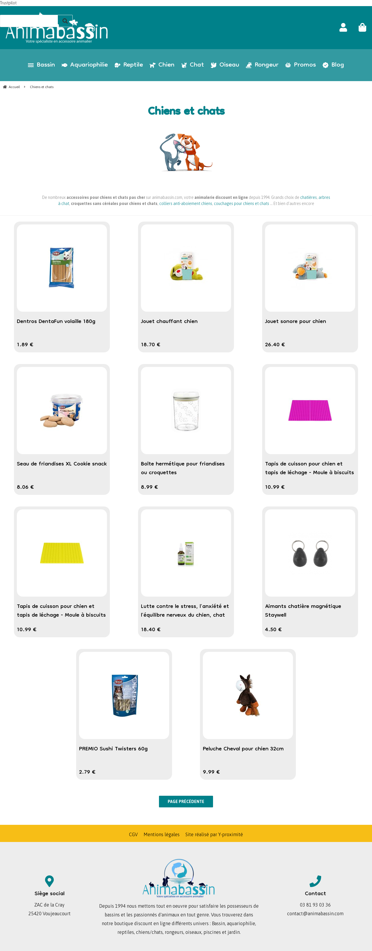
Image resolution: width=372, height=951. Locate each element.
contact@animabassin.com (315, 913)
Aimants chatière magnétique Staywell (303, 611)
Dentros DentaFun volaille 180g (56, 321)
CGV (133, 834)
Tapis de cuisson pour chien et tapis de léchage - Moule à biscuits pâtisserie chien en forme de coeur (309, 473)
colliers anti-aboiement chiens (185, 203)
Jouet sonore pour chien (295, 321)
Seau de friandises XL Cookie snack (62, 464)
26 (275, 345)
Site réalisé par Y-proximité (214, 834)
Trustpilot (8, 3)
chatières (308, 197)
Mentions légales (162, 834)
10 (275, 487)
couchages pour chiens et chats (241, 203)
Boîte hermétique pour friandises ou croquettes (183, 468)
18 (150, 345)
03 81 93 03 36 (315, 904)
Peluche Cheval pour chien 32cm (243, 749)
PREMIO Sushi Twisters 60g (113, 749)
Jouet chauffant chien (169, 321)
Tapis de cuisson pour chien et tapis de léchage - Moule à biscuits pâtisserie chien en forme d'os (61, 615)
